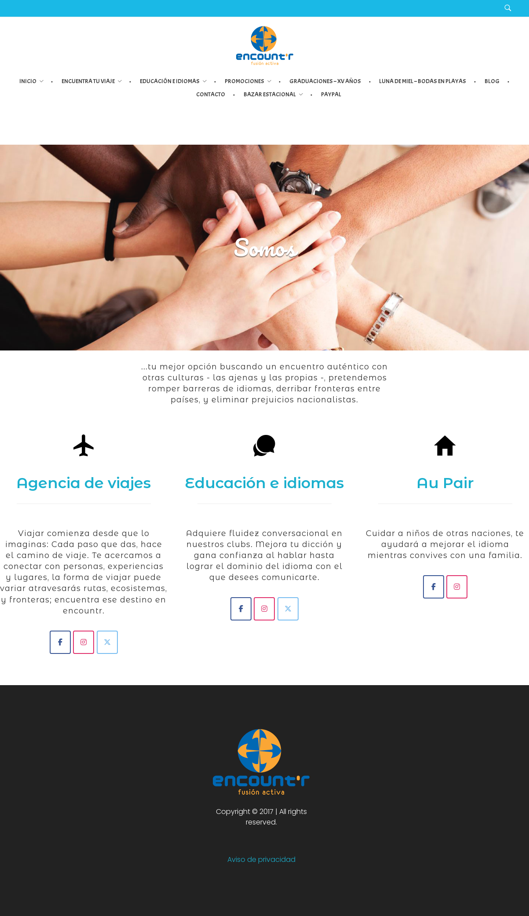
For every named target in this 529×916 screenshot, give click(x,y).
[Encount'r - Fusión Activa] (60, 642)
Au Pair (445, 483)
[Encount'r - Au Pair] (433, 587)
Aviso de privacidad (261, 859)
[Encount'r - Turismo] (83, 642)
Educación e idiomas (264, 483)
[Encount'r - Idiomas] (241, 608)
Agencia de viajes (83, 483)
